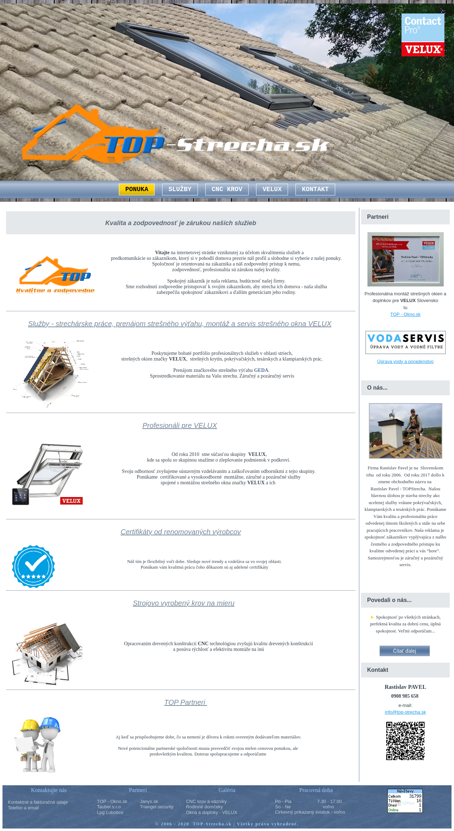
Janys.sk (149, 801)
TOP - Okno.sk (405, 314)
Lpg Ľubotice (110, 812)
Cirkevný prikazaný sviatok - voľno (310, 812)
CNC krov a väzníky (206, 801)
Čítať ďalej (404, 651)
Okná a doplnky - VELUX (211, 812)
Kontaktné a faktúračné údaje (38, 802)
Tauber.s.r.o (109, 806)
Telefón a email (23, 807)
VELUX (272, 189)
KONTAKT (315, 189)
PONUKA (136, 189)
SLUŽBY (180, 189)
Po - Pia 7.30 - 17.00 (308, 801)
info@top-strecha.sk (405, 712)
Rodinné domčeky (204, 806)
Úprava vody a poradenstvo (405, 361)
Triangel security (156, 806)
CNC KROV (227, 189)
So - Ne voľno (304, 806)
